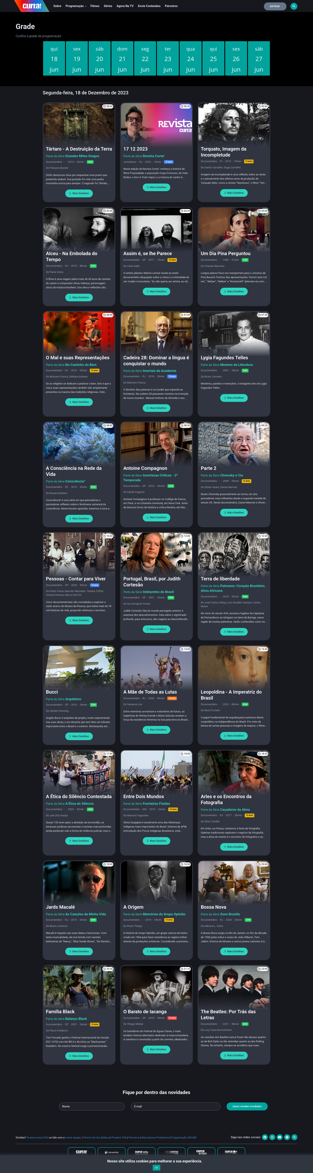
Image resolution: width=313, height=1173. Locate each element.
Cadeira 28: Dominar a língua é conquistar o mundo (156, 360)
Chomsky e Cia (231, 475)
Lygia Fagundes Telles (224, 357)
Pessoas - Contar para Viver (76, 579)
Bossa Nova (213, 907)
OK (156, 1167)
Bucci (52, 692)
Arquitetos (73, 699)
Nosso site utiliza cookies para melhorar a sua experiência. (156, 1161)
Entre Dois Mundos (143, 796)
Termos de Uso (92, 1137)
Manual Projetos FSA (114, 1137)
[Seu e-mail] (176, 1106)
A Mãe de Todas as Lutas (150, 692)
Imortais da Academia (159, 371)
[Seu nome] (92, 1106)
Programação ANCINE (184, 1137)
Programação (76, 6)
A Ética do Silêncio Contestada (79, 796)
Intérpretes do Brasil (158, 592)
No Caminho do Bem (80, 365)
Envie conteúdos (149, 6)
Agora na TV (125, 6)
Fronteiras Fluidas (156, 804)
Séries (108, 6)
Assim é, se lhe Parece (147, 253)
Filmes (94, 6)
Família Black (60, 1011)
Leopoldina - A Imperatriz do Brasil (231, 695)
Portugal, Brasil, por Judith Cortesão (151, 582)
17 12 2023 (135, 149)
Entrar (275, 6)
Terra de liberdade (220, 579)
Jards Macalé (60, 907)
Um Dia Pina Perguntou (226, 253)
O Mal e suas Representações (77, 357)
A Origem (133, 907)
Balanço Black (76, 1019)
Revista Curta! (153, 156)
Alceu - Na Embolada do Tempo (71, 256)
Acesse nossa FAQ (37, 1137)
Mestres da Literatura (236, 365)
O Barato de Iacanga (145, 1011)
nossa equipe (73, 1137)
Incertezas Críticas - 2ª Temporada (150, 477)
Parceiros (171, 6)
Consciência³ (75, 481)
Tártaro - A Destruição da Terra (79, 149)
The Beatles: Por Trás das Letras (228, 1014)
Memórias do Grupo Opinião (164, 914)
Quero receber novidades (247, 1106)
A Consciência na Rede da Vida (74, 471)
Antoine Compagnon (145, 468)
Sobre (57, 6)
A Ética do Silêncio (79, 804)
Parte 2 (208, 468)
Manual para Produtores (155, 1137)
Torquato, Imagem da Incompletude (223, 152)
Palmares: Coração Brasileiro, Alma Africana (233, 588)
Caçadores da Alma (235, 810)
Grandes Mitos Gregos (82, 156)
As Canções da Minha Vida (85, 914)
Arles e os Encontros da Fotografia (226, 799)
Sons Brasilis (230, 914)
